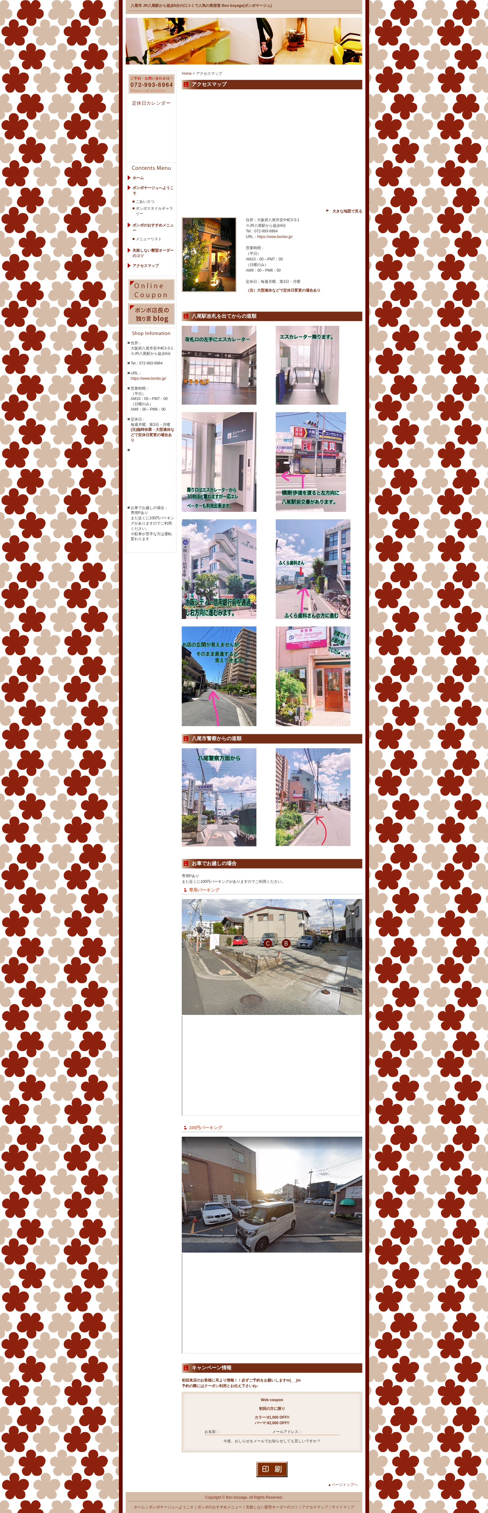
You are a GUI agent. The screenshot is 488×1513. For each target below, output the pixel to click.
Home (187, 73)
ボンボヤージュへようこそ (171, 1507)
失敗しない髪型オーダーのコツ (272, 1507)
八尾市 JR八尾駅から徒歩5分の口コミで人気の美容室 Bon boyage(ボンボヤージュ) (201, 5)
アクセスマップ (146, 266)
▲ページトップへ (343, 1484)
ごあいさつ (145, 201)
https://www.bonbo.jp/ (148, 378)
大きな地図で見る (347, 211)
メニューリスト (149, 239)
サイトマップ (343, 1507)
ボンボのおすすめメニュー (219, 1507)
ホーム (138, 178)
